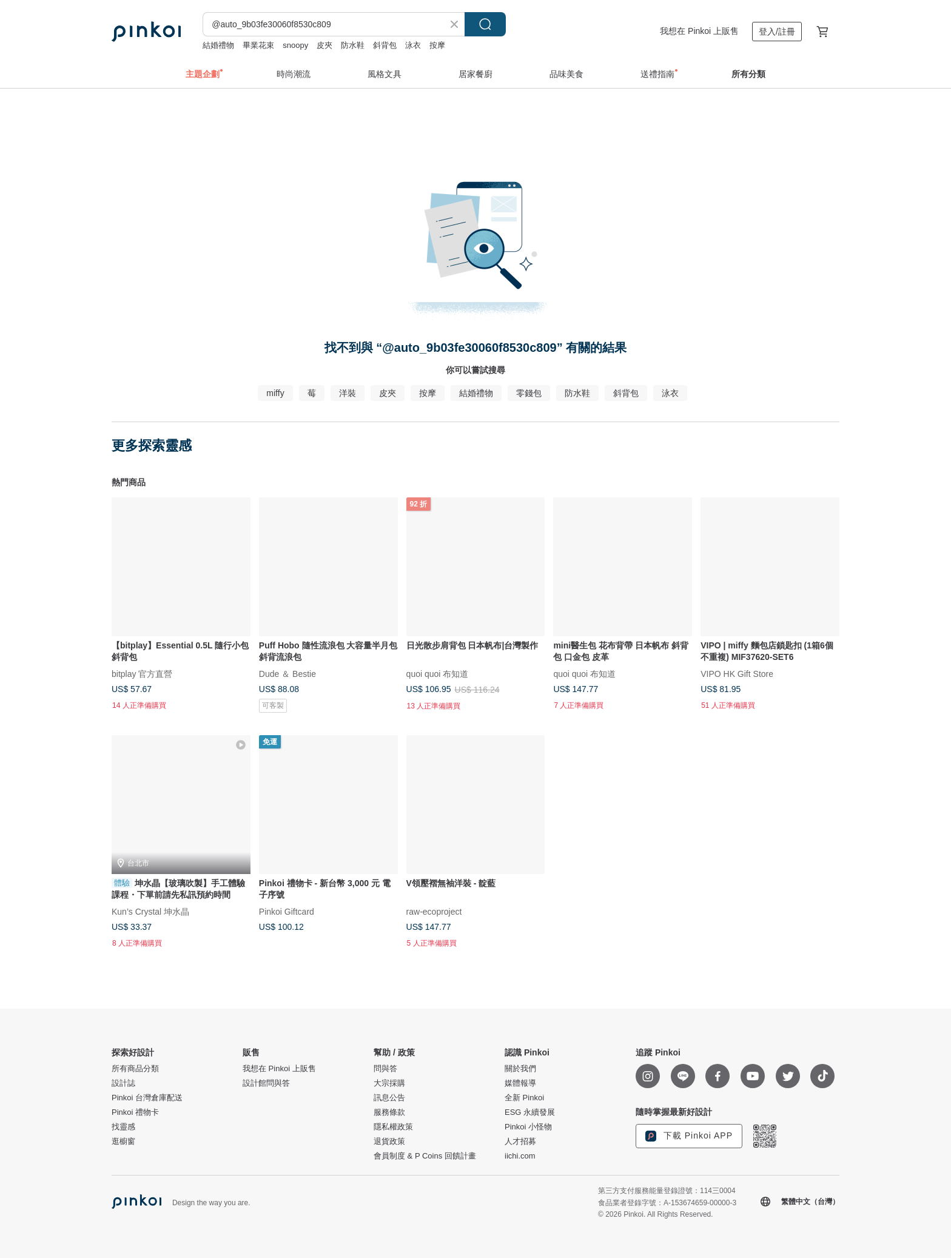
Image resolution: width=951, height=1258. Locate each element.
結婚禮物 (218, 45)
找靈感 (123, 1127)
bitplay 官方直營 (142, 673)
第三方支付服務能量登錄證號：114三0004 (667, 1190)
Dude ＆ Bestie (287, 673)
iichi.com (520, 1156)
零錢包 (529, 393)
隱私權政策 (393, 1127)
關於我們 (520, 1069)
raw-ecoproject (434, 911)
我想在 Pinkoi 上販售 (699, 31)
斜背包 (385, 45)
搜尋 (485, 24)
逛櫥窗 (123, 1141)
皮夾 (324, 45)
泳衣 (413, 45)
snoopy (295, 45)
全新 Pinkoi (524, 1098)
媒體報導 (520, 1083)
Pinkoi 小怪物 (528, 1127)
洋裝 (347, 393)
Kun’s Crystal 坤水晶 (150, 911)
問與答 (385, 1069)
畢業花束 (258, 45)
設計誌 (123, 1083)
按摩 (437, 45)
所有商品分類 (135, 1069)
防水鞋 (353, 45)
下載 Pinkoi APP (689, 1136)
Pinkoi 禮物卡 (135, 1112)
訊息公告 (389, 1098)
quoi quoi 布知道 (437, 673)
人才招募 (520, 1141)
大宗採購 (389, 1083)
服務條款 (389, 1112)
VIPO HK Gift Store (737, 673)
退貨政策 (389, 1141)
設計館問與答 (266, 1083)
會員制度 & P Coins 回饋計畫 (425, 1156)
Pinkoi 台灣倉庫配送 (147, 1098)
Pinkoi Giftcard (286, 911)
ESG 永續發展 (530, 1112)
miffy (275, 393)
